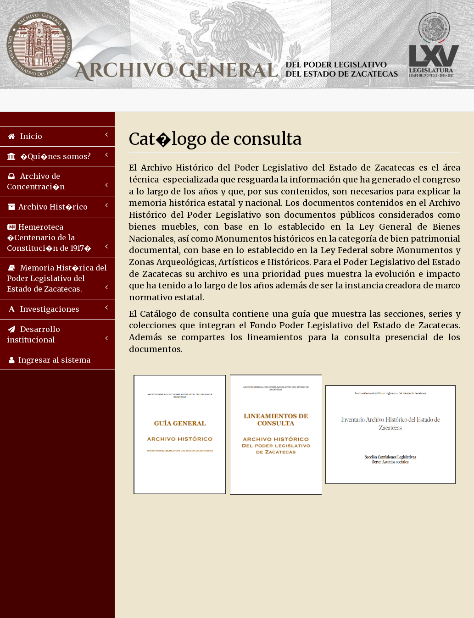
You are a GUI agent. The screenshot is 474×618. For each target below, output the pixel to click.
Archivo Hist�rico (57, 206)
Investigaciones (57, 309)
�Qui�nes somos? (57, 156)
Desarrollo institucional (57, 334)
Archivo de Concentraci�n (57, 181)
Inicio (57, 136)
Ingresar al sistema (48, 359)
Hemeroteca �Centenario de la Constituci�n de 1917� (57, 237)
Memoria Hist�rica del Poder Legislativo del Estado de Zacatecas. (57, 278)
